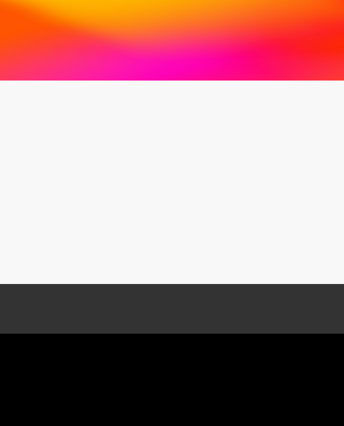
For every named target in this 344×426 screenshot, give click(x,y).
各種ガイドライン (145, 13)
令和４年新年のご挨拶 (59, 201)
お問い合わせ (274, 9)
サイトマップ (311, 20)
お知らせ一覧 (39, 90)
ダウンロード (200, 13)
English (284, 20)
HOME (262, 20)
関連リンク (174, 13)
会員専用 (225, 13)
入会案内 (318, 9)
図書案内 (117, 13)
